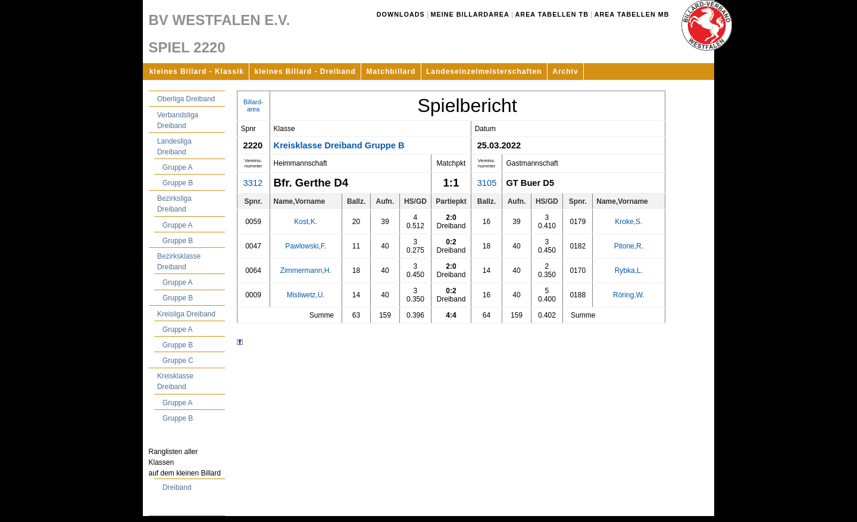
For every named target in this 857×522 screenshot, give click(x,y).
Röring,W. (629, 295)
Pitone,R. (628, 246)
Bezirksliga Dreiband (174, 203)
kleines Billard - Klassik (196, 71)
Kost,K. (305, 222)
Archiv (565, 71)
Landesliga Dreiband (174, 146)
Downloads (401, 14)
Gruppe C (177, 360)
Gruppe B (177, 183)
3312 (253, 183)
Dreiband (177, 487)
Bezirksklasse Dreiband (179, 261)
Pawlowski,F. (305, 246)
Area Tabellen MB (632, 14)
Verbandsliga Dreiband (177, 120)
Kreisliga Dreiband (186, 314)
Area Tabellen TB (552, 14)
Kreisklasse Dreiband (175, 381)
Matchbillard (391, 71)
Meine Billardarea (470, 14)
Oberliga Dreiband (186, 99)
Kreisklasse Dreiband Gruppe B (339, 145)
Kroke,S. (628, 222)
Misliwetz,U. (306, 295)
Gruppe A (177, 167)
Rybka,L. (629, 270)
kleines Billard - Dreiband (305, 71)
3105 (487, 183)
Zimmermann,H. (305, 270)
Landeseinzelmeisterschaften (484, 71)
